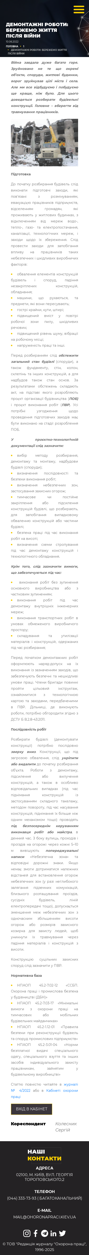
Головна (12, 46)
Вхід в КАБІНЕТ (31, 1109)
